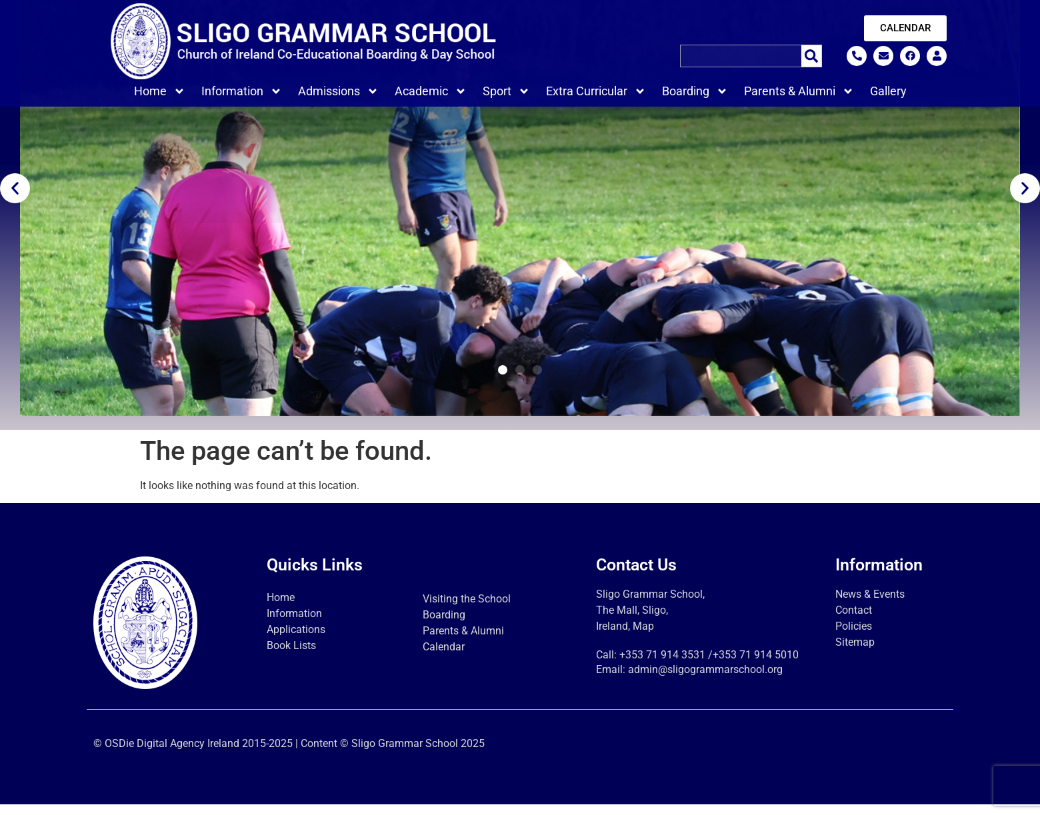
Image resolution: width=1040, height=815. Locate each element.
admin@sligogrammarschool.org (705, 680)
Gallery (888, 91)
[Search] (811, 56)
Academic (431, 91)
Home (159, 91)
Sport (506, 91)
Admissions (338, 91)
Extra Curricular (596, 91)
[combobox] (740, 56)
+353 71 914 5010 (756, 665)
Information (241, 91)
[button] (15, 198)
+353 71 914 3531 (662, 665)
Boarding (695, 91)
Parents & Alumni (799, 91)
